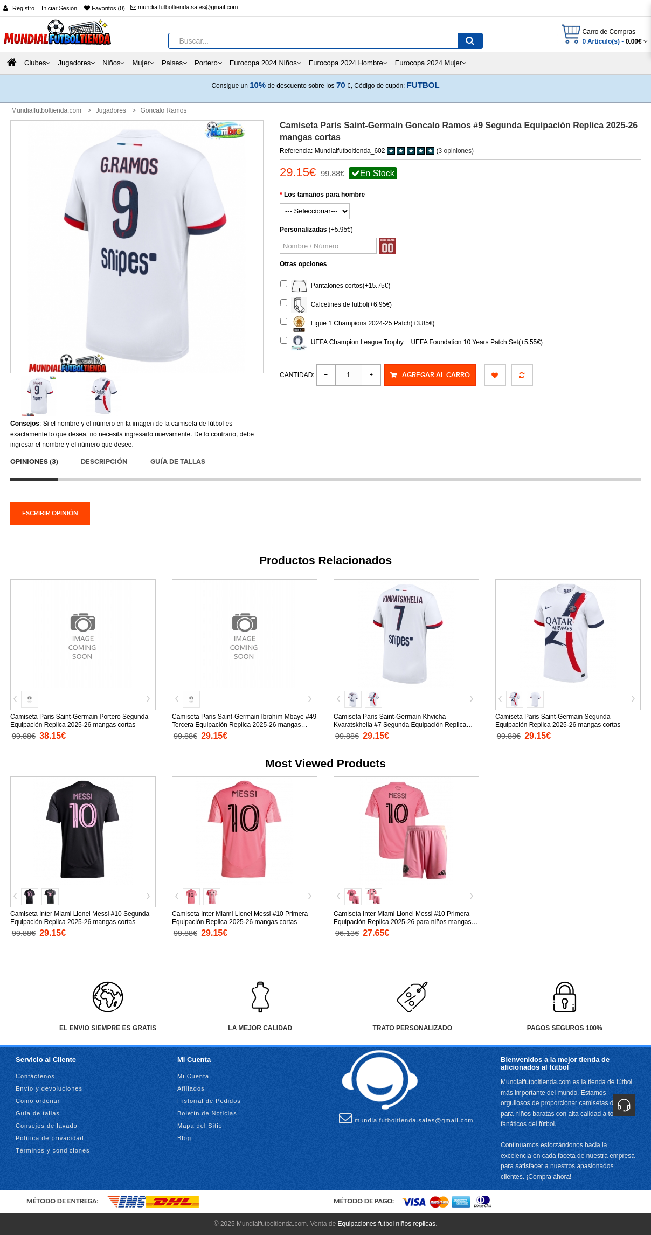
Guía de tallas (177, 461)
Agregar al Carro (430, 375)
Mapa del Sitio (200, 1125)
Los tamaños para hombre (324, 194)
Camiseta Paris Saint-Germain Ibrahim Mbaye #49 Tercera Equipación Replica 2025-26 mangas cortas (244, 725)
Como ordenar (38, 1101)
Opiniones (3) (34, 461)
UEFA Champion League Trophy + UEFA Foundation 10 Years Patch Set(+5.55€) (411, 343)
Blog (184, 1138)
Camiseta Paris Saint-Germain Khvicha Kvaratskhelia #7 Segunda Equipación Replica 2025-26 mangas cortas (400, 725)
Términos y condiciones (53, 1150)
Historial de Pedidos (209, 1101)
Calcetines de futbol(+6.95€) (336, 305)
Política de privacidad (50, 1138)
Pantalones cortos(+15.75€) (335, 286)
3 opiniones (455, 151)
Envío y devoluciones (49, 1088)
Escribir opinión (50, 513)
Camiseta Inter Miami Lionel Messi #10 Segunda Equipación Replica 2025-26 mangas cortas (79, 918)
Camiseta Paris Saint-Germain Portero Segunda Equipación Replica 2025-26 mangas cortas (79, 720)
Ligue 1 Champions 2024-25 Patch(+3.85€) (357, 324)
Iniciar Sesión (59, 8)
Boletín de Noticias (207, 1113)
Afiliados (191, 1088)
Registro (23, 8)
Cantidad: (297, 375)
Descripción (104, 461)
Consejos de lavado (47, 1125)
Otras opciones (303, 264)
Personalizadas (303, 229)
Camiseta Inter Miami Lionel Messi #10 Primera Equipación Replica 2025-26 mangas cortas (240, 918)
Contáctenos (35, 1076)
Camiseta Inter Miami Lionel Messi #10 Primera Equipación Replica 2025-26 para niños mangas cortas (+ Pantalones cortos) (403, 922)
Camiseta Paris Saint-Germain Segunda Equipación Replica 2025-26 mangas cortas (557, 720)
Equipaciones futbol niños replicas (386, 1223)
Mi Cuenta (193, 1076)
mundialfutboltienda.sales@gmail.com (184, 7)
